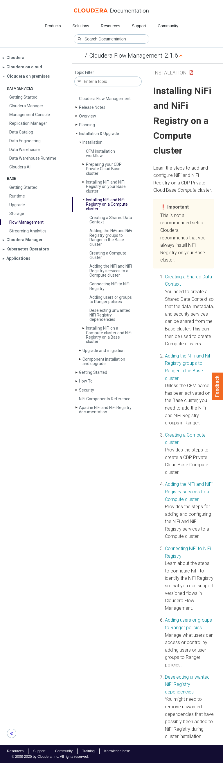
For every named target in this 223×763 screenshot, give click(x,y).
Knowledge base (117, 751)
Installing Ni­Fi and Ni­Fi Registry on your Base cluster (106, 186)
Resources (110, 26)
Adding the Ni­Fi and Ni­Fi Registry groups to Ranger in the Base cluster (110, 237)
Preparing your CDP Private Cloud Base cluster (104, 169)
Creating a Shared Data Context (110, 219)
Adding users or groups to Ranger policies (110, 299)
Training (88, 751)
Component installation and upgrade (103, 361)
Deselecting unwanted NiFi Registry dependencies (187, 684)
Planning (87, 124)
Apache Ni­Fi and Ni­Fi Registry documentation (105, 409)
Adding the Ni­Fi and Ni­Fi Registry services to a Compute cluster (110, 271)
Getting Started (93, 372)
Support (139, 26)
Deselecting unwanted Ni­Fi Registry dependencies (109, 315)
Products (53, 26)
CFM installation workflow (100, 153)
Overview (87, 116)
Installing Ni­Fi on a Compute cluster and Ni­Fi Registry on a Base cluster (109, 335)
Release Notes (92, 107)
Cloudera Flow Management (125, 55)
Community (168, 26)
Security (86, 390)
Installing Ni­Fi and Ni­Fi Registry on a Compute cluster (107, 204)
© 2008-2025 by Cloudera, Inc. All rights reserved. (50, 757)
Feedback (217, 386)
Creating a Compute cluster (107, 255)
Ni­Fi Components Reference (104, 398)
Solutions (80, 26)
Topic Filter (84, 72)
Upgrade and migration (103, 350)
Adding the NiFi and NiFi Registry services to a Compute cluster (189, 491)
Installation (92, 142)
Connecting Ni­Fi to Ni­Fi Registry (109, 286)
